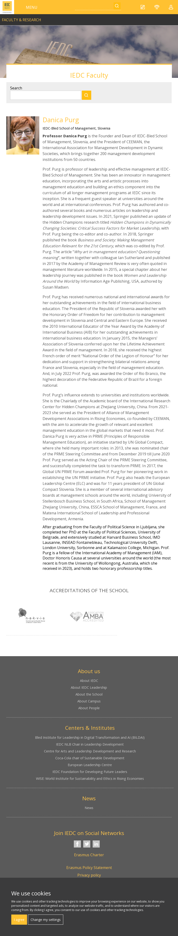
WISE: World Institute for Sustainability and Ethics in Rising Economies (90, 778)
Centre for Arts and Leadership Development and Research (90, 751)
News (89, 808)
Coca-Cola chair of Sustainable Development (89, 758)
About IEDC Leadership (89, 687)
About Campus (89, 701)
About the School (89, 694)
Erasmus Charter (89, 854)
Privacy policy (89, 875)
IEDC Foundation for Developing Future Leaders (89, 771)
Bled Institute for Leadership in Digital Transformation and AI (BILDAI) (90, 737)
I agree (19, 919)
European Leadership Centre (90, 765)
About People (89, 708)
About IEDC (89, 680)
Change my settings (46, 919)
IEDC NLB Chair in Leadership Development (90, 744)
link (89, 17)
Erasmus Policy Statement (89, 867)
